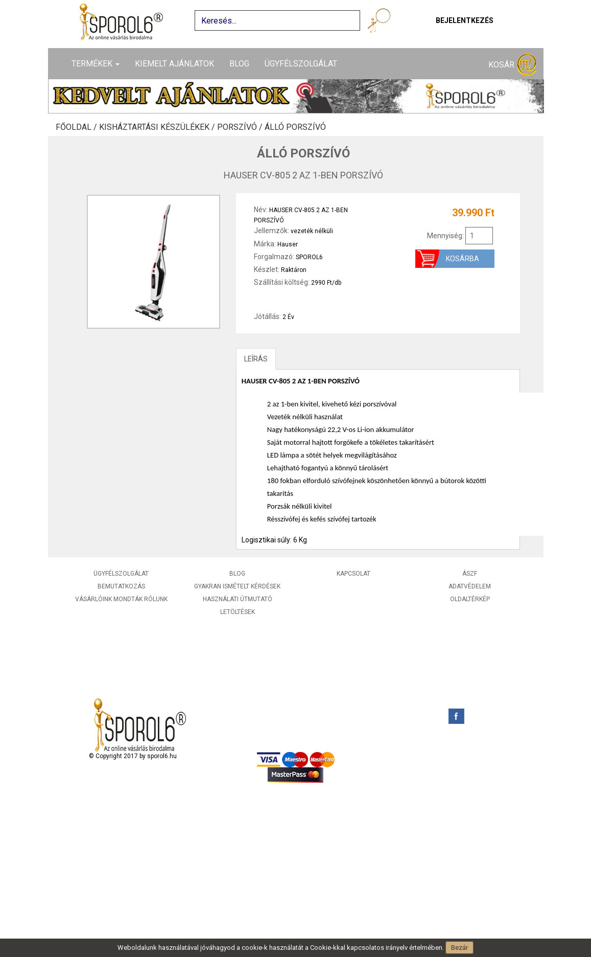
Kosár (512, 65)
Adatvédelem (469, 586)
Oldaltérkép (470, 599)
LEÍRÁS (256, 359)
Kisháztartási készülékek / (158, 127)
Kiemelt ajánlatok (174, 64)
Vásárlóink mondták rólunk (121, 599)
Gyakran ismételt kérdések (237, 586)
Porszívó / (241, 127)
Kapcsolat (353, 573)
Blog (239, 64)
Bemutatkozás (121, 586)
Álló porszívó (295, 127)
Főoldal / (77, 127)
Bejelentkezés (464, 20)
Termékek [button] (96, 64)
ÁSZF (469, 573)
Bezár (459, 947)
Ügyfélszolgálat (301, 64)
